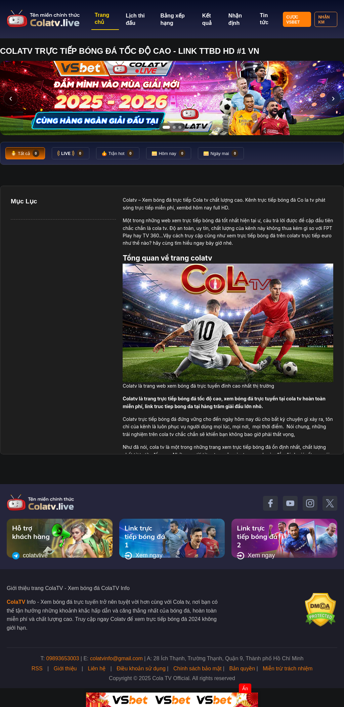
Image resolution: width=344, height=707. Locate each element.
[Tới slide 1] (166, 127)
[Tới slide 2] (174, 127)
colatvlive (30, 555)
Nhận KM (324, 20)
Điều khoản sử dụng (141, 668)
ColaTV (16, 602)
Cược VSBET (293, 20)
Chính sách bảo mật (197, 668)
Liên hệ (97, 668)
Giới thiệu (65, 668)
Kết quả (207, 19)
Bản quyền (242, 668)
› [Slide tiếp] (333, 98)
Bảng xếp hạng (173, 19)
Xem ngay (144, 555)
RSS (37, 668)
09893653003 (62, 658)
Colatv (130, 200)
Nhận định (235, 19)
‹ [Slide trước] (10, 98)
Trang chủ (102, 18)
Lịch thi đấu (135, 19)
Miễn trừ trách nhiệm (287, 668)
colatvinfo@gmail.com (116, 658)
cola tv (159, 228)
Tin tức (264, 18)
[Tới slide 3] (179, 127)
